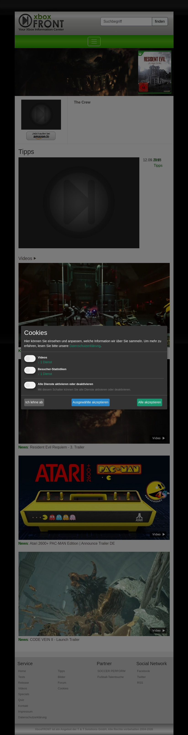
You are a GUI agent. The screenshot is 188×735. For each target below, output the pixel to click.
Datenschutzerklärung (85, 346)
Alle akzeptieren (149, 402)
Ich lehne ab (34, 402)
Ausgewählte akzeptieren (90, 402)
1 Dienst (45, 362)
